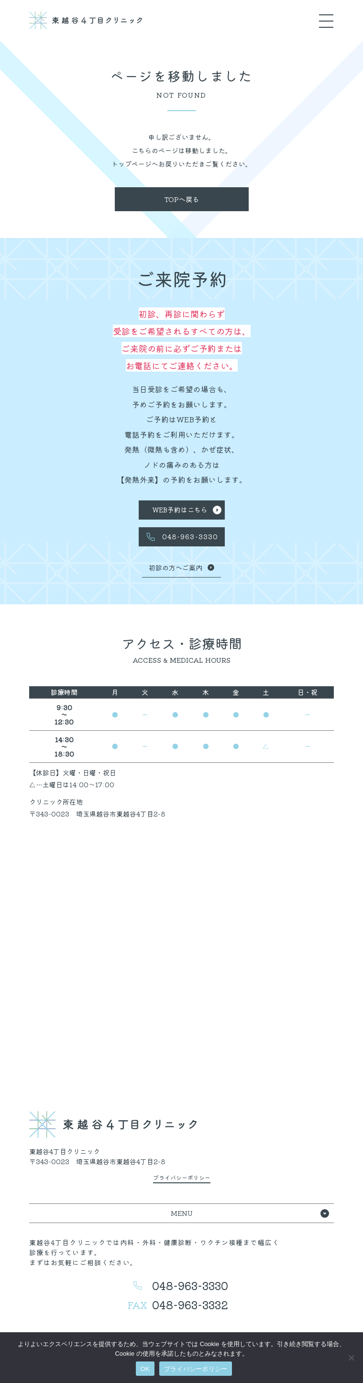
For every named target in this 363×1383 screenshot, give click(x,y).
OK (145, 1368)
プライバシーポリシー (196, 1368)
